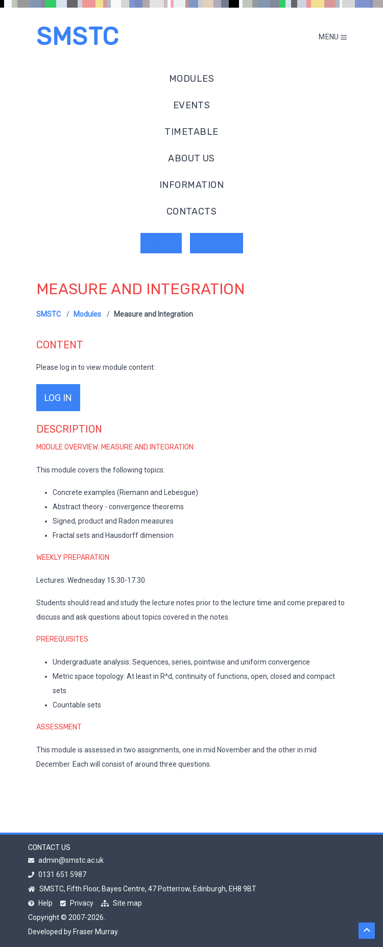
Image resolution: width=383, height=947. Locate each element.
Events (191, 105)
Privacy (76, 903)
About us (191, 158)
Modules (191, 78)
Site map (121, 903)
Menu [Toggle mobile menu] (333, 37)
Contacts (191, 211)
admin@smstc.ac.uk (66, 860)
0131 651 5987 (57, 874)
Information (191, 185)
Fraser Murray (95, 932)
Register (216, 243)
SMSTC (77, 36)
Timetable (191, 131)
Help (40, 903)
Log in (161, 243)
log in (58, 397)
